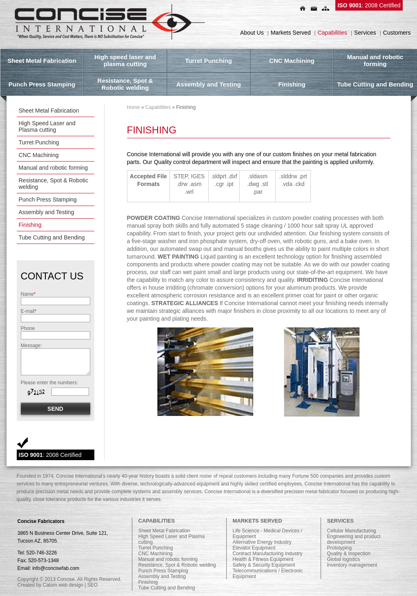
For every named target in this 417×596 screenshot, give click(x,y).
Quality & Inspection (349, 553)
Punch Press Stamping (48, 199)
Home (133, 107)
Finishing (30, 225)
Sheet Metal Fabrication (49, 110)
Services (365, 32)
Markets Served (291, 32)
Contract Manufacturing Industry (268, 553)
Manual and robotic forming (53, 167)
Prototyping (339, 548)
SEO (92, 585)
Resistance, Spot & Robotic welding (53, 183)
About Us (252, 32)
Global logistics (343, 559)
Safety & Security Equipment (264, 565)
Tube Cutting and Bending (52, 237)
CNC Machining (39, 155)
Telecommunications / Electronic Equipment (268, 573)
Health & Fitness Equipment (263, 559)
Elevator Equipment (254, 548)
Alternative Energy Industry (262, 542)
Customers (397, 32)
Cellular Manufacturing (351, 531)
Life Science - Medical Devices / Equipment (267, 533)
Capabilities (332, 32)
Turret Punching (39, 142)
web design (70, 585)
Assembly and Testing (46, 212)
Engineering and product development (354, 539)
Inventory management (352, 565)
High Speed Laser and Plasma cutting (47, 126)
